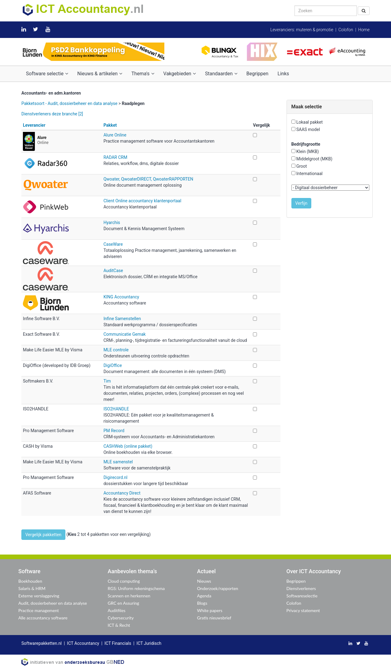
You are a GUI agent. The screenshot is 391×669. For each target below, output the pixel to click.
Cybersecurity (121, 617)
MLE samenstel (118, 461)
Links (283, 74)
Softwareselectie (302, 595)
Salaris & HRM (32, 588)
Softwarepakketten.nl (41, 643)
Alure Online (115, 135)
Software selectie (47, 74)
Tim (107, 381)
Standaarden (221, 74)
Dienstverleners (301, 588)
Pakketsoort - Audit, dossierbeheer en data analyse (69, 103)
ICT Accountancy (83, 643)
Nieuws (204, 581)
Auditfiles (117, 610)
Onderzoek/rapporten (217, 588)
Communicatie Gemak (125, 334)
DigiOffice (113, 365)
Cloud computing (124, 581)
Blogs (202, 603)
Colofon (345, 29)
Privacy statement (303, 610)
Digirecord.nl (116, 477)
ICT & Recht (119, 625)
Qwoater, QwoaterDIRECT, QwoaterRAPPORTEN (148, 179)
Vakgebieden (179, 74)
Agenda (204, 595)
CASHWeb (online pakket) (128, 446)
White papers (209, 610)
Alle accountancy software (43, 617)
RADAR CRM (115, 157)
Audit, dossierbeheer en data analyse (52, 603)
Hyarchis (112, 222)
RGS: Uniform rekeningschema (136, 588)
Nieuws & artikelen (99, 74)
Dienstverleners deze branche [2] (52, 113)
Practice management (38, 610)
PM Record (114, 430)
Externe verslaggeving (38, 595)
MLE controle (116, 349)
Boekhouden (30, 581)
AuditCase (113, 270)
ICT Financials (117, 643)
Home (364, 29)
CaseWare (113, 244)
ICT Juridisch (149, 643)
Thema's (142, 74)
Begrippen (258, 74)
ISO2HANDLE (116, 408)
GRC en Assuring (123, 603)
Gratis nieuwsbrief (214, 617)
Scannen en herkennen (129, 595)
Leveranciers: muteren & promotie (301, 29)
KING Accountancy (121, 296)
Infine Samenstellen (122, 318)
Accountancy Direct (122, 493)
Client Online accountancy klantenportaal (142, 200)
